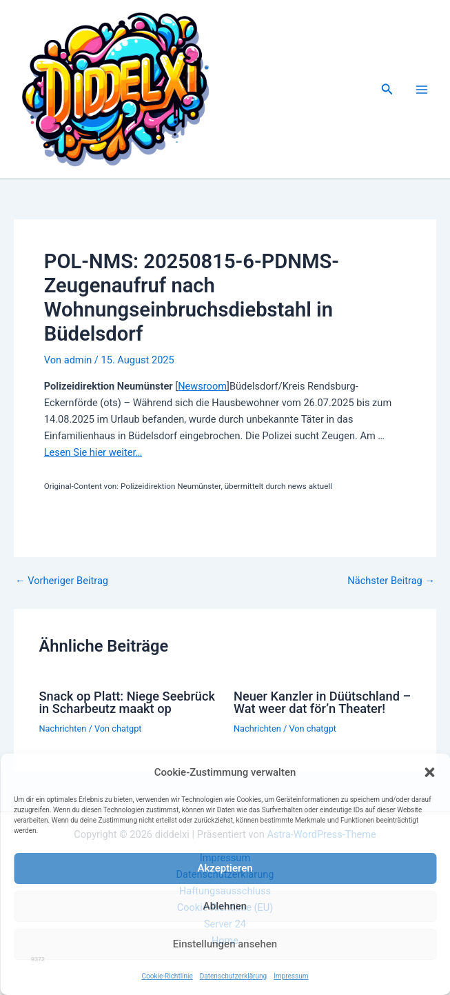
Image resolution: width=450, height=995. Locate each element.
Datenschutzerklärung (233, 976)
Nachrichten (62, 728)
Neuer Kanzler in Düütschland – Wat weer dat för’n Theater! (322, 702)
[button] (429, 772)
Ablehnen (225, 906)
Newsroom (202, 386)
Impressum (291, 976)
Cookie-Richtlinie (167, 976)
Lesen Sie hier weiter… (93, 452)
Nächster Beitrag (391, 581)
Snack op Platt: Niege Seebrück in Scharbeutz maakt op (127, 702)
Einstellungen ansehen (225, 944)
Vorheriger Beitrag (61, 581)
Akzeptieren (224, 868)
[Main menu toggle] (421, 89)
